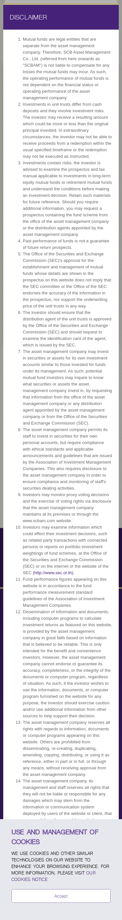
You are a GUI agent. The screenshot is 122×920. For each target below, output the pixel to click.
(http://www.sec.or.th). (54, 572)
